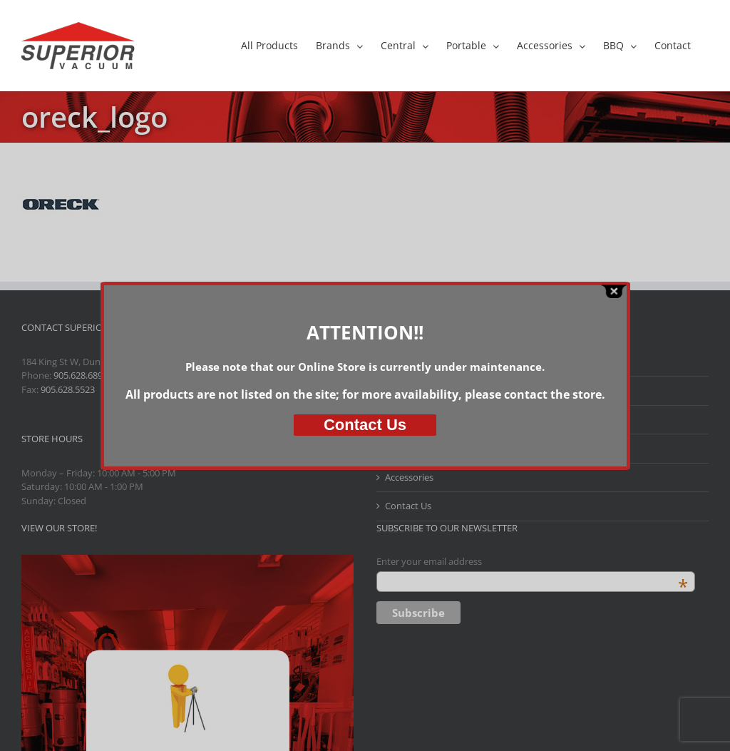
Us (365, 425)
